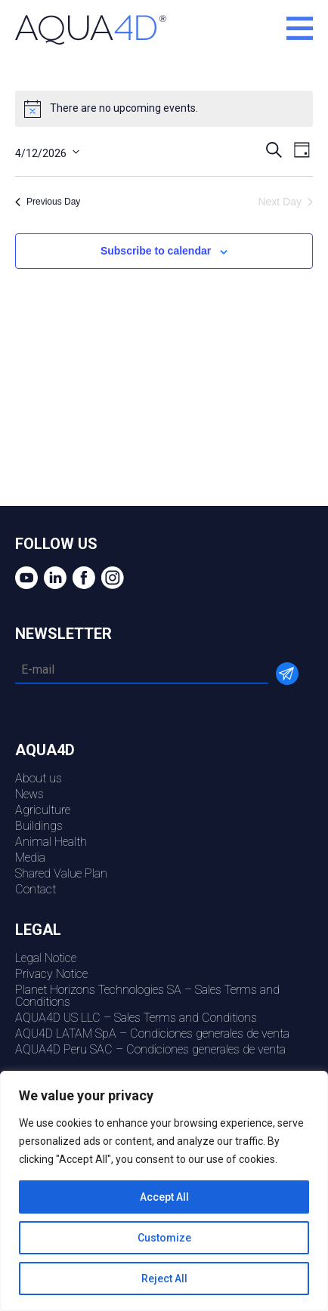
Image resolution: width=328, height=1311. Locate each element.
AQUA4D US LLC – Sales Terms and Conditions (136, 1017)
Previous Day (47, 201)
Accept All (164, 1197)
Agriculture (42, 810)
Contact (35, 889)
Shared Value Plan (61, 873)
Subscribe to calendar (156, 251)
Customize (164, 1238)
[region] (164, 1191)
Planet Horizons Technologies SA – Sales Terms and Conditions (147, 995)
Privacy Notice (51, 974)
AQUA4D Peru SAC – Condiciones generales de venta (150, 1049)
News (29, 794)
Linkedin (53, 577)
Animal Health (51, 841)
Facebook (82, 577)
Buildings (39, 826)
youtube (24, 577)
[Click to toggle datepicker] (47, 151)
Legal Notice (45, 958)
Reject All (164, 1278)
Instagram (110, 577)
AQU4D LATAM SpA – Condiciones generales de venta (152, 1033)
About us (38, 778)
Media (30, 857)
